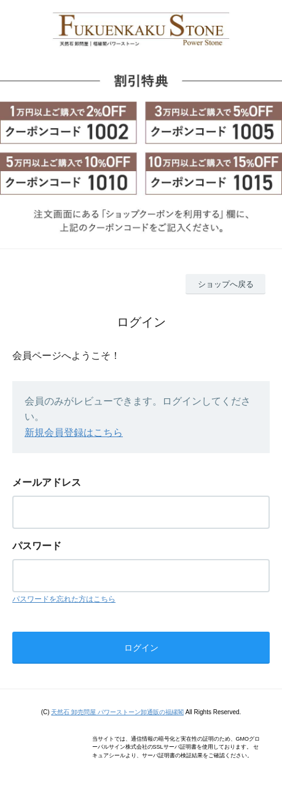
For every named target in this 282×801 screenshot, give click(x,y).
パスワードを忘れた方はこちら (64, 599)
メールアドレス (46, 482)
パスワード (36, 546)
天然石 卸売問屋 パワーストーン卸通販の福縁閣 (117, 712)
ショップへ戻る (226, 284)
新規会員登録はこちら (74, 432)
